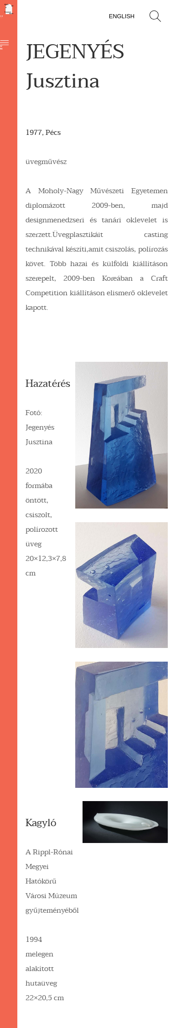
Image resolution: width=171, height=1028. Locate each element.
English (122, 16)
